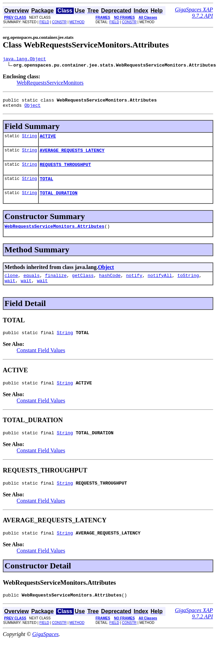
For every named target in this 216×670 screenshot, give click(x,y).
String (29, 140)
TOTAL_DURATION (59, 201)
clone (11, 285)
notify (134, 285)
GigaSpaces (45, 652)
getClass (82, 285)
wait (9, 292)
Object (32, 108)
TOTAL (46, 186)
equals (32, 285)
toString (188, 285)
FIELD (44, 22)
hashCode (109, 285)
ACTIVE (48, 140)
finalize (55, 285)
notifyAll (160, 285)
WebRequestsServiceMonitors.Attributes (54, 235)
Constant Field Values (41, 363)
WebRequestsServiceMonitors (50, 84)
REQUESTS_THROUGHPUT (65, 170)
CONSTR (59, 22)
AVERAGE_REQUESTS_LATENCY (72, 155)
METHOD (77, 22)
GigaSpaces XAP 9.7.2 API (194, 13)
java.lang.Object (24, 59)
